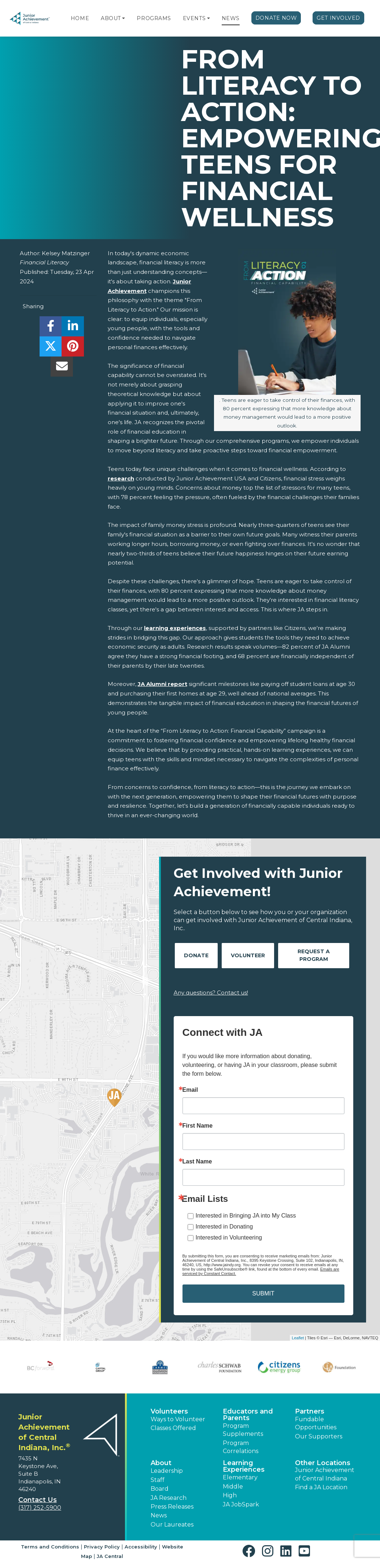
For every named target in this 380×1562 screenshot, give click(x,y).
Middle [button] (233, 1486)
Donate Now (276, 18)
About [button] (161, 1463)
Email (190, 1090)
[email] (62, 368)
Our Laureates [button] (172, 1524)
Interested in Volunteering (229, 1237)
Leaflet (298, 1338)
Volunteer (248, 955)
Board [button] (160, 1488)
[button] (123, 18)
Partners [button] (309, 1411)
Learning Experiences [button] (244, 1466)
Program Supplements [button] (243, 1429)
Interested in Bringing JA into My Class (246, 1215)
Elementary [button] (240, 1477)
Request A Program (314, 955)
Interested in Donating (224, 1226)
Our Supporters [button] (318, 1436)
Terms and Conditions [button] (50, 1547)
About (111, 18)
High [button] (230, 1495)
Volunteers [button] (169, 1411)
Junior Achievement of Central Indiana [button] (324, 1474)
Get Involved (338, 18)
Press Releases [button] (172, 1506)
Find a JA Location (321, 1487)
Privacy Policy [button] (102, 1547)
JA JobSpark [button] (241, 1504)
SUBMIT (263, 1293)
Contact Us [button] (37, 1500)
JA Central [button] (110, 1556)
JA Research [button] (169, 1497)
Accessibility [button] (141, 1547)
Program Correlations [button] (240, 1447)
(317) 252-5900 (39, 1507)
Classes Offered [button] (173, 1428)
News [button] (159, 1515)
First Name (197, 1126)
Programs (154, 18)
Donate (196, 955)
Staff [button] (158, 1479)
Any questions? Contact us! (211, 992)
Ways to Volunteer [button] (178, 1419)
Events (194, 18)
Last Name (197, 1162)
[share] (51, 328)
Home (80, 18)
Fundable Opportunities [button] (315, 1423)
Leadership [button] (167, 1470)
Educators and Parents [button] (248, 1414)
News (231, 18)
